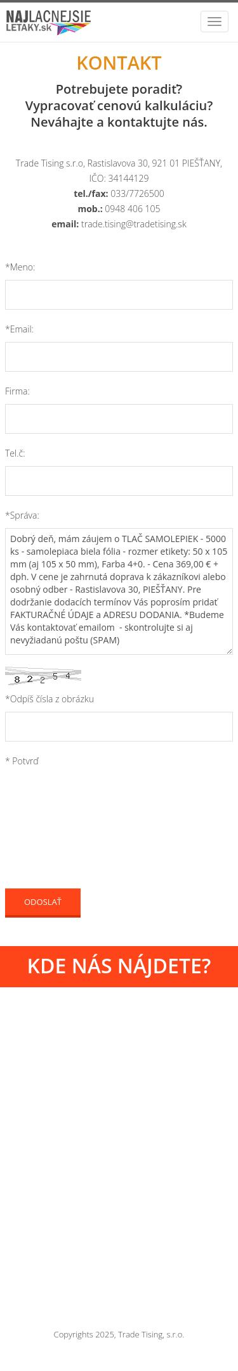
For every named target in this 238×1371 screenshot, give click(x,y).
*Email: (19, 329)
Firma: (17, 391)
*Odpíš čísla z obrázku (49, 699)
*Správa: (22, 515)
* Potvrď (22, 761)
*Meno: (20, 267)
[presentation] (101, 806)
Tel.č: (15, 453)
